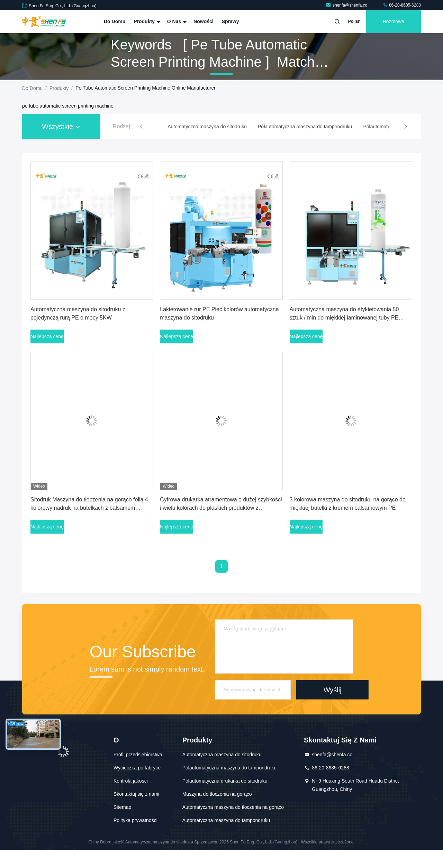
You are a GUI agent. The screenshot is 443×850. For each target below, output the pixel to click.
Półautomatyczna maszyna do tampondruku (229, 767)
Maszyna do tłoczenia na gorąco (217, 794)
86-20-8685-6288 (401, 5)
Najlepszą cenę (47, 336)
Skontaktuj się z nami (136, 794)
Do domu (114, 21)
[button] (141, 126)
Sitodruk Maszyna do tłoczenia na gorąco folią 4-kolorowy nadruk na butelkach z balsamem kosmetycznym (90, 508)
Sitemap (122, 807)
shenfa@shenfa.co (347, 5)
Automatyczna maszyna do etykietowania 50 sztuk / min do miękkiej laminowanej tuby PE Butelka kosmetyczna (344, 317)
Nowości (203, 21)
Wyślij (333, 689)
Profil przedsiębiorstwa (138, 754)
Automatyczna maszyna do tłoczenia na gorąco (233, 807)
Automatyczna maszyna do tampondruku (226, 820)
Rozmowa (393, 21)
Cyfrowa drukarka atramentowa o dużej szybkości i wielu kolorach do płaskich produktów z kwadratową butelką (221, 508)
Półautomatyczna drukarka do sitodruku (225, 781)
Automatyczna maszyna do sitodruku (222, 754)
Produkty (146, 21)
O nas (176, 21)
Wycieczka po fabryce (137, 767)
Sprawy (230, 21)
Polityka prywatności (135, 820)
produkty (59, 88)
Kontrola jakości (131, 781)
